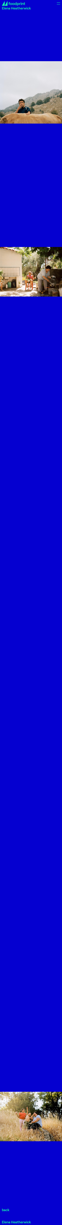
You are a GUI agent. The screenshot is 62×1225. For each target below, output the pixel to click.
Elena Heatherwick (16, 1222)
